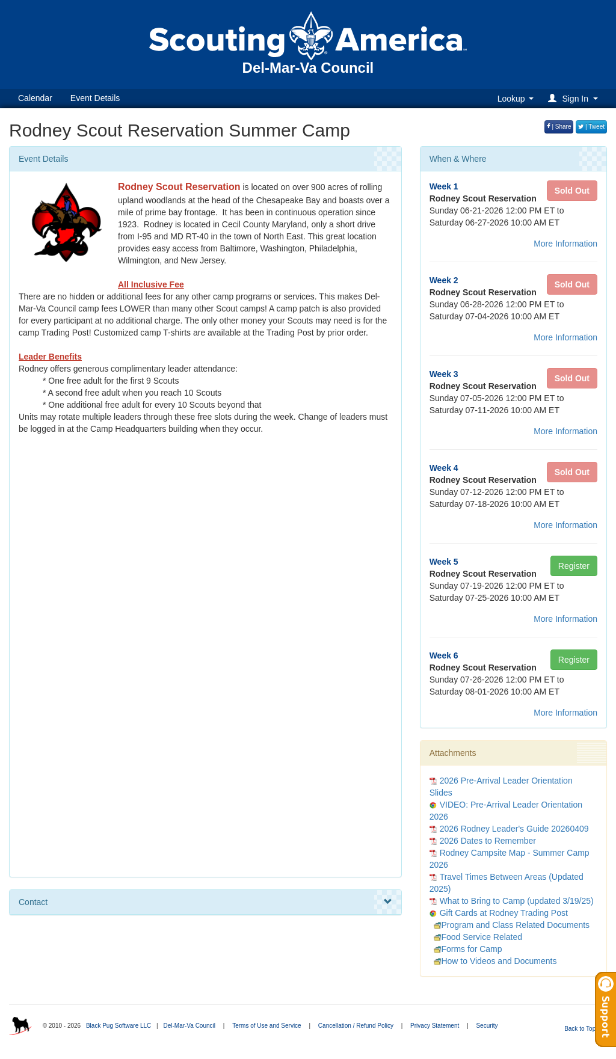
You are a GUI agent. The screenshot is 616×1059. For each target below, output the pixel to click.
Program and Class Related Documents (510, 925)
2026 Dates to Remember (488, 841)
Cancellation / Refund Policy (355, 1025)
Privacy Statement (434, 1025)
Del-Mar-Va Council (189, 1025)
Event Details (95, 98)
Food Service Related (476, 937)
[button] (575, 98)
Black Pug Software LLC (118, 1025)
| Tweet (591, 126)
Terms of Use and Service (266, 1025)
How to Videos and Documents (493, 961)
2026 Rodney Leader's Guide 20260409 (514, 828)
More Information (565, 243)
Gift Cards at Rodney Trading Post (504, 913)
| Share (559, 126)
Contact (205, 902)
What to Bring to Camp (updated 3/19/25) (517, 901)
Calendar (35, 98)
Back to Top (583, 1028)
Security (486, 1025)
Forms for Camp (466, 949)
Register (574, 566)
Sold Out (572, 190)
